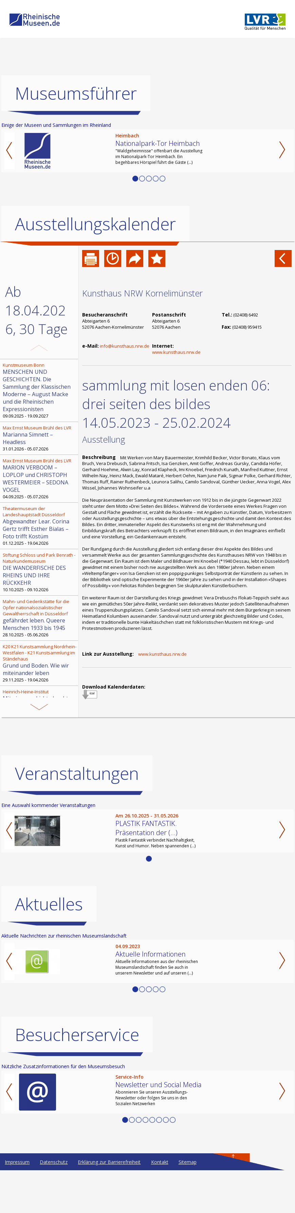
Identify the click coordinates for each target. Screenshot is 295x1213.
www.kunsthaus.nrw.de (176, 352)
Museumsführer (76, 93)
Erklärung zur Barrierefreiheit (109, 1162)
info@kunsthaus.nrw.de (124, 346)
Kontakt (159, 1162)
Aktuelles (49, 904)
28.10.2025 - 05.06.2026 (40, 618)
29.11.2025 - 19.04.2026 (40, 663)
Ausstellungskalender (95, 223)
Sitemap (188, 1162)
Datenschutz (54, 1162)
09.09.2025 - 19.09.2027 (40, 390)
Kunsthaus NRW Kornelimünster (142, 293)
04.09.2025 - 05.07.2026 (40, 479)
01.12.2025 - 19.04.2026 (40, 525)
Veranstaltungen (77, 773)
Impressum (17, 1162)
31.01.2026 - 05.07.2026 (40, 438)
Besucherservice (77, 1034)
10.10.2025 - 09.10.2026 (40, 572)
